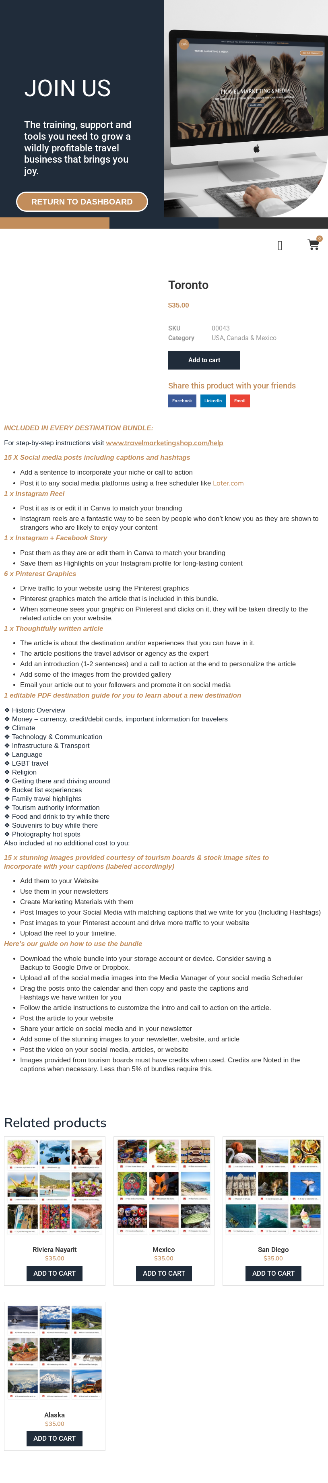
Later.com (228, 483)
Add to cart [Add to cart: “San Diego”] (273, 1273)
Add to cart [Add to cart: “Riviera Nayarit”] (54, 1273)
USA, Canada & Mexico (244, 338)
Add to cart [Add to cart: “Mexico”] (164, 1273)
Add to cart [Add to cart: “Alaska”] (54, 1438)
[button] (182, 401)
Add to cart (204, 360)
